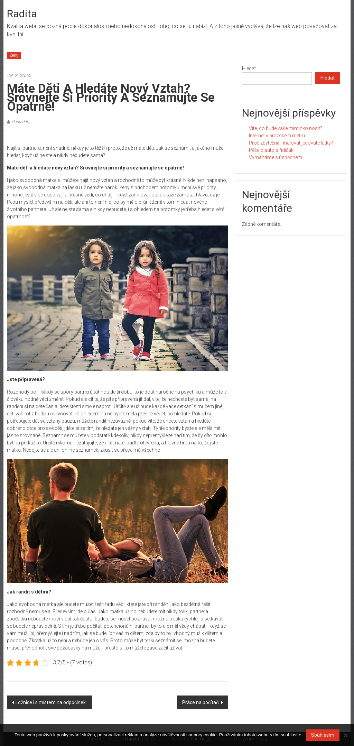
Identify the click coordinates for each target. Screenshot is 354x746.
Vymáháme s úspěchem (275, 157)
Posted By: (21, 121)
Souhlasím (322, 735)
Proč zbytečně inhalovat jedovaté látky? (291, 143)
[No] (345, 735)
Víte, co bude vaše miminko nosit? (285, 128)
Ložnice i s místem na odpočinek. (51, 702)
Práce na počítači (201, 702)
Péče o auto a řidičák (271, 150)
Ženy (14, 55)
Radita (22, 14)
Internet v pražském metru (277, 135)
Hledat (249, 68)
